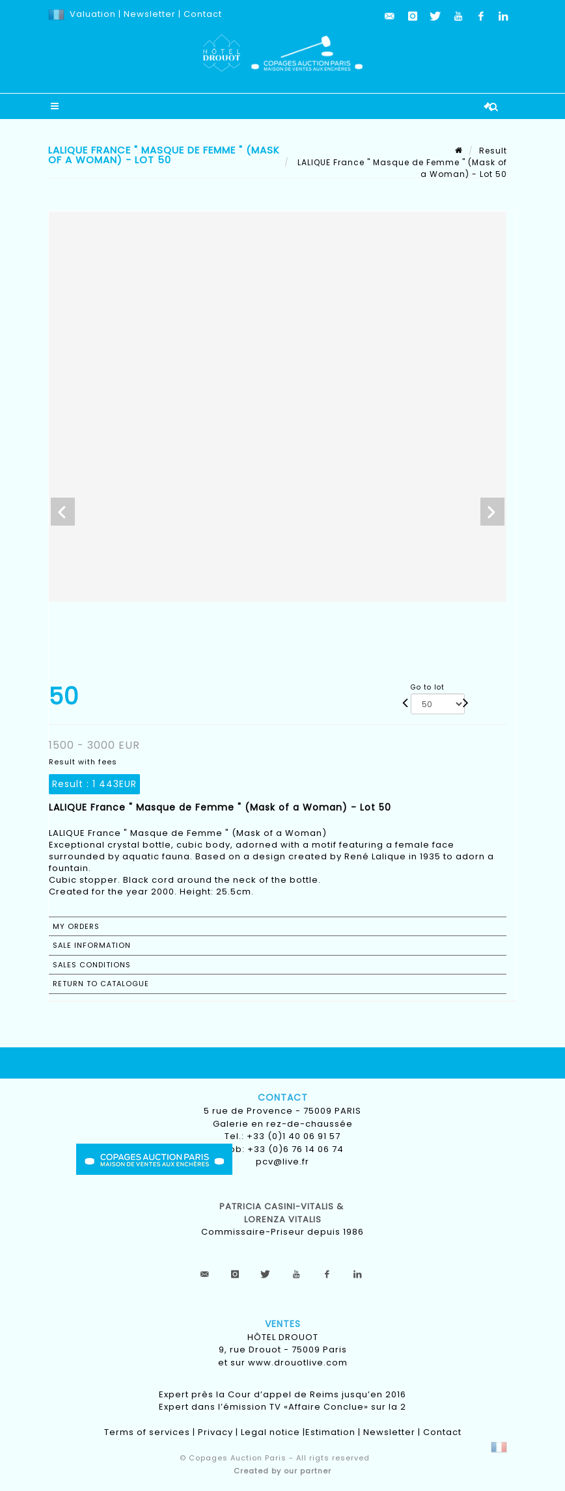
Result (493, 150)
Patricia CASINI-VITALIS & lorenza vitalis (282, 1213)
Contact (203, 14)
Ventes (283, 1323)
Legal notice (270, 1432)
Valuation (93, 14)
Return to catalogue (101, 983)
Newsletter (148, 14)
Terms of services (147, 1432)
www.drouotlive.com (298, 1362)
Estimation (330, 1432)
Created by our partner (282, 1471)
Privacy (215, 1432)
